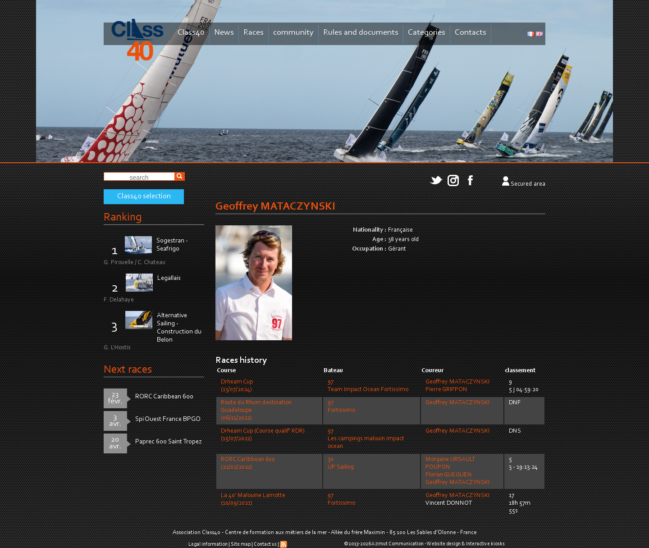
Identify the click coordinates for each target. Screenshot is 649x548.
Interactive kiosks (485, 544)
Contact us (265, 544)
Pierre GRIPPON (446, 390)
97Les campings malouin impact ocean (366, 439)
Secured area (528, 184)
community (293, 32)
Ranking (123, 217)
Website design (444, 544)
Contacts (470, 32)
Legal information (208, 544)
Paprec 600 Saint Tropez (168, 441)
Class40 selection (144, 196)
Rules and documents (360, 32)
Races (253, 32)
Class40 (191, 32)
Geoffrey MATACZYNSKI (457, 382)
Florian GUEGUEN (448, 475)
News (224, 32)
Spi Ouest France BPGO (168, 419)
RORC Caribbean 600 (164, 396)
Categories (426, 32)
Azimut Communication (397, 544)
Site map (241, 544)
